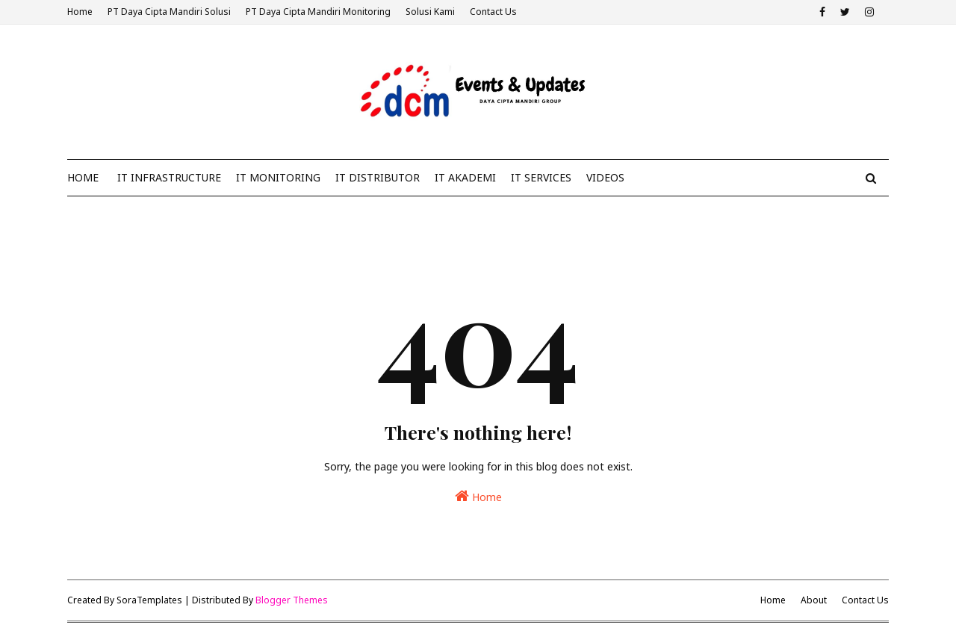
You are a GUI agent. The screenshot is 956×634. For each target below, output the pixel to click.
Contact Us (493, 11)
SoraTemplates (149, 600)
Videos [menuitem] (605, 177)
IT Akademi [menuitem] (465, 177)
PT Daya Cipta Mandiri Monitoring (318, 11)
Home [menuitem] (83, 177)
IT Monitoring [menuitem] (278, 177)
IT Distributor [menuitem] (377, 177)
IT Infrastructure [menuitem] (169, 177)
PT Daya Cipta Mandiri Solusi (169, 11)
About (814, 600)
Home (80, 11)
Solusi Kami (430, 11)
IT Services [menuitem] (541, 177)
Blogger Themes (291, 600)
